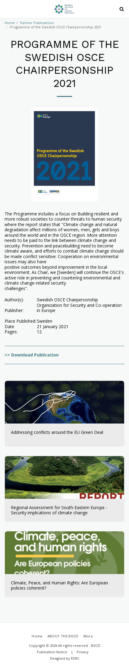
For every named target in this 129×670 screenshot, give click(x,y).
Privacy (83, 652)
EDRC (75, 658)
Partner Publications (37, 22)
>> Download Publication (32, 355)
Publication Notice (52, 652)
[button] (7, 8)
